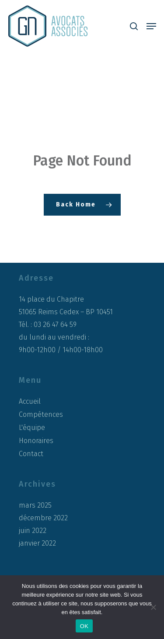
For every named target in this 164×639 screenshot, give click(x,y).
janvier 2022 (37, 543)
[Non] (153, 607)
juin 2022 (32, 530)
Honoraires (36, 440)
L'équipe (32, 427)
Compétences (41, 414)
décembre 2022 (43, 518)
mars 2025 (35, 505)
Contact (31, 454)
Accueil (30, 401)
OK (84, 626)
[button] (151, 26)
